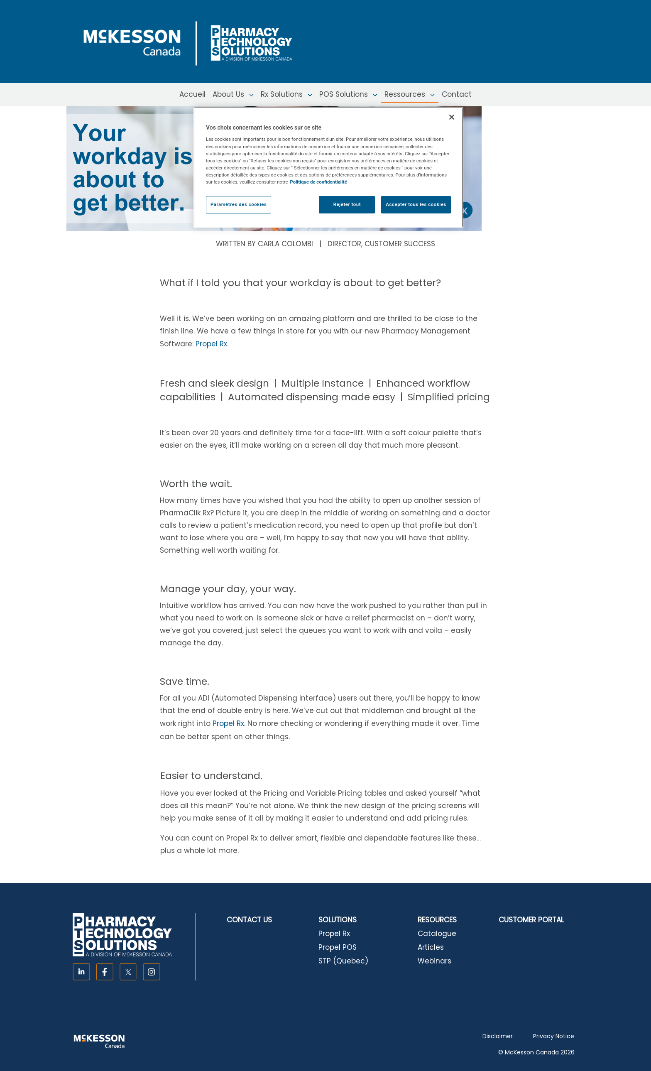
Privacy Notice (553, 1036)
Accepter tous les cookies (416, 204)
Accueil (192, 94)
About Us (233, 94)
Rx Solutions (286, 94)
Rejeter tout (347, 204)
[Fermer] (452, 117)
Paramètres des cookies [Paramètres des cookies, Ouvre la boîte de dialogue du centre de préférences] (238, 204)
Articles (431, 947)
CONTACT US (249, 920)
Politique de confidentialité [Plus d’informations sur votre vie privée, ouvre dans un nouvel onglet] (318, 182)
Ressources (409, 94)
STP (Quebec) (343, 961)
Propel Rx (211, 344)
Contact (457, 94)
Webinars (434, 961)
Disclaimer (497, 1036)
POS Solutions (348, 94)
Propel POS (337, 947)
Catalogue (437, 934)
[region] (328, 167)
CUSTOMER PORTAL (531, 920)
